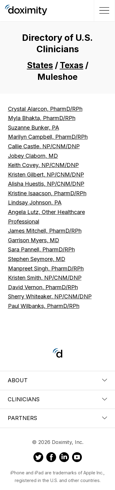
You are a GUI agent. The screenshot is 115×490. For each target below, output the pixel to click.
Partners (57, 418)
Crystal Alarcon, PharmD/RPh (45, 109)
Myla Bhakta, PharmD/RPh (41, 118)
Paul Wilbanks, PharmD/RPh (43, 306)
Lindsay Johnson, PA (35, 202)
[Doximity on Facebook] (51, 458)
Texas (71, 65)
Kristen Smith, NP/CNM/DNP (45, 277)
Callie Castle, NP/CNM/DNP (44, 146)
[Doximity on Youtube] (77, 458)
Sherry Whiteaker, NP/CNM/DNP (50, 296)
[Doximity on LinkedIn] (64, 458)
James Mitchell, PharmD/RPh (45, 231)
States (40, 65)
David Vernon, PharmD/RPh (43, 287)
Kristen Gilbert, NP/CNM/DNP (46, 174)
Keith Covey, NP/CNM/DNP (43, 165)
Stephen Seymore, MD (36, 259)
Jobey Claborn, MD (33, 156)
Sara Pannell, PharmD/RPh (41, 249)
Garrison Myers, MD (33, 240)
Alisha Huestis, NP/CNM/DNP (46, 184)
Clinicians (57, 399)
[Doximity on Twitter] (38, 458)
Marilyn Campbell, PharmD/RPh (48, 137)
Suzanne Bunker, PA (33, 127)
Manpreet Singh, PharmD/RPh (46, 268)
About (57, 380)
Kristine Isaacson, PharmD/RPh (47, 193)
